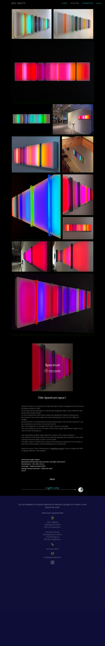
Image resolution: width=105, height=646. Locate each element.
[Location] (52, 518)
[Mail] (52, 553)
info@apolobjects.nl (52, 557)
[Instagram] (52, 562)
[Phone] (52, 544)
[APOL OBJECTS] (18, 3)
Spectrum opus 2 (57, 448)
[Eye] (80, 489)
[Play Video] (53, 370)
